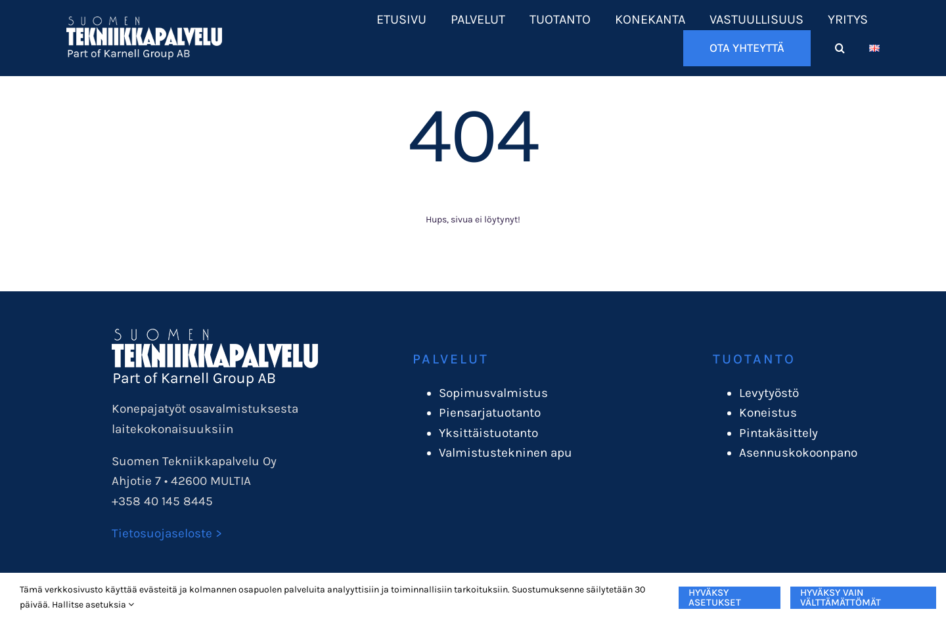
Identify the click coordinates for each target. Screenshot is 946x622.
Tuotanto (754, 359)
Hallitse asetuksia (93, 604)
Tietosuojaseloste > (167, 533)
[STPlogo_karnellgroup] (215, 334)
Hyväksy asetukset (714, 597)
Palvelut (451, 359)
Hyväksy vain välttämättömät (840, 597)
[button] (840, 48)
